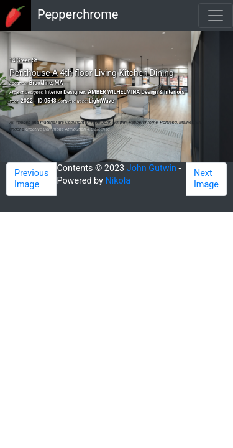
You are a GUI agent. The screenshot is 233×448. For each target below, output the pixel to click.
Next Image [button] (206, 179)
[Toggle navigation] (215, 15)
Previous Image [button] (31, 179)
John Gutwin (151, 168)
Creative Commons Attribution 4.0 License (67, 129)
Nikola (118, 180)
